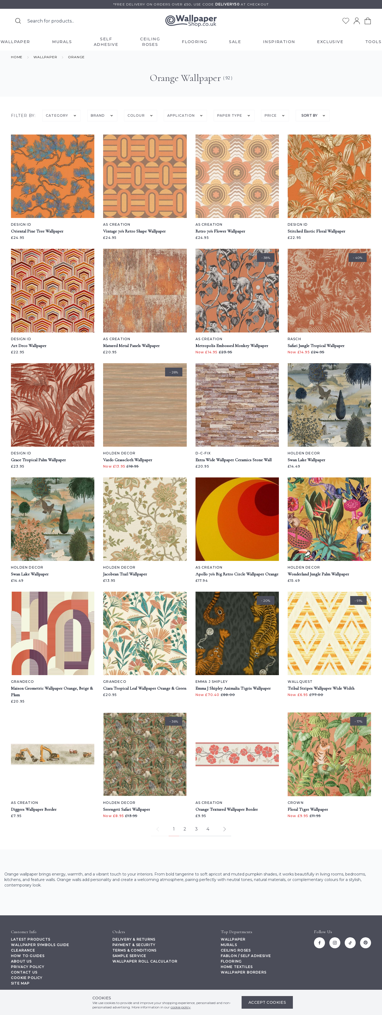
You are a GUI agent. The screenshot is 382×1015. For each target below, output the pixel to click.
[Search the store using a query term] (74, 20)
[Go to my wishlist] (346, 21)
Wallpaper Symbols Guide (40, 945)
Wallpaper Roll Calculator (145, 961)
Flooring (231, 961)
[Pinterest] (365, 942)
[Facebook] (319, 942)
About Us (21, 961)
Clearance (23, 950)
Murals (229, 945)
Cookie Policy (27, 978)
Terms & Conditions (134, 950)
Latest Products (30, 939)
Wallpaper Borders (243, 972)
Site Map (20, 983)
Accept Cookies (267, 1002)
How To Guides (28, 956)
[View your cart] (367, 21)
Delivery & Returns (133, 939)
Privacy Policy (27, 967)
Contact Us (24, 972)
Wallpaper (233, 939)
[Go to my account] (356, 21)
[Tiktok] (350, 942)
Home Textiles (237, 967)
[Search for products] (18, 21)
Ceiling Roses (236, 950)
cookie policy (181, 1007)
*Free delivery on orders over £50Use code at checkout (191, 4)
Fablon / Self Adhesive (246, 956)
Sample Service (129, 956)
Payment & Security (133, 945)
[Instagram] (334, 942)
